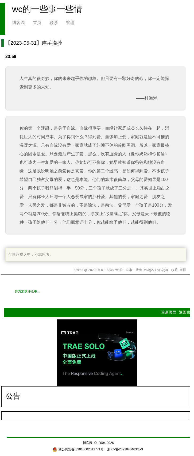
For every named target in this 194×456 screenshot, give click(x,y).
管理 (70, 22)
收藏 (174, 270)
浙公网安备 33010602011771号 (78, 449)
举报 (183, 270)
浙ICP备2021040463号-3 (125, 449)
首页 (37, 22)
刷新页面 (168, 312)
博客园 (18, 22)
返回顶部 (186, 312)
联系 (53, 22)
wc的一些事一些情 (47, 9)
